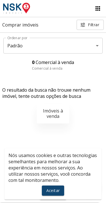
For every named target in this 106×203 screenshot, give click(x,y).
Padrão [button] (15, 46)
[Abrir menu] (98, 8)
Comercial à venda (47, 68)
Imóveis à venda (53, 113)
